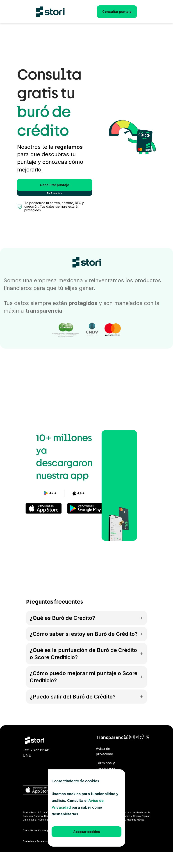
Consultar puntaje (117, 11)
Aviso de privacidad (104, 751)
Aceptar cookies (86, 832)
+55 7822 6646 (36, 750)
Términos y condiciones (106, 766)
